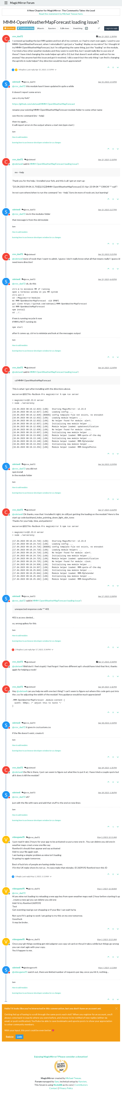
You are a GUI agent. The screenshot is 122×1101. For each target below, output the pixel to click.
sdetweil (16, 82)
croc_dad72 (17, 36)
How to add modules (20, 137)
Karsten (82, 1081)
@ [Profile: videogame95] (19, 972)
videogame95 (18, 837)
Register (10, 1036)
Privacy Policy (66, 1088)
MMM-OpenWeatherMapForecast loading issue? (54, 163)
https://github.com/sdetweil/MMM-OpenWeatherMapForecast (43, 104)
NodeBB (58, 1084)
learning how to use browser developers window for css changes (36, 142)
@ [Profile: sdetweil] (17, 163)
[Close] (116, 1008)
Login (19, 1036)
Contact (53, 1088)
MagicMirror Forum (22, 2)
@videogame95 (29, 967)
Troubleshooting (26, 28)
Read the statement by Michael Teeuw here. (61, 13)
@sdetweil (29, 159)
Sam (57, 1081)
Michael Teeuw (73, 1078)
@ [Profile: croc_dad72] (19, 86)
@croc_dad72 (28, 82)
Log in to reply (111, 28)
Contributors (81, 1084)
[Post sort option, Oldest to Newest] (99, 28)
